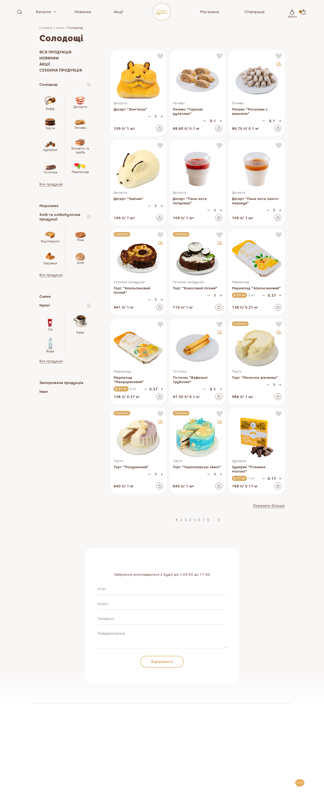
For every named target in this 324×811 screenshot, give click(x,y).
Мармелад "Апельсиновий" (256, 288)
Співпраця (254, 11)
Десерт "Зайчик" (128, 199)
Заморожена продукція (61, 383)
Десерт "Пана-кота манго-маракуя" (255, 201)
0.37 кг (239, 295)
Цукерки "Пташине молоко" (248, 469)
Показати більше (269, 506)
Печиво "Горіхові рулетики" (188, 111)
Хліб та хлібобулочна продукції (59, 216)
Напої (44, 305)
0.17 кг (239, 478)
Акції (118, 11)
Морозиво (49, 206)
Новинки (82, 11)
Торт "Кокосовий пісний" (195, 288)
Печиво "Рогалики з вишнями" (250, 111)
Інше (43, 391)
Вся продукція (55, 52)
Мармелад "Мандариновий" (129, 380)
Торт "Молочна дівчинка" (255, 378)
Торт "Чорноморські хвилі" (197, 467)
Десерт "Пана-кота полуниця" (190, 201)
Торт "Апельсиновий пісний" (132, 290)
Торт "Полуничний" (131, 467)
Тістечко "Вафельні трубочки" (190, 380)
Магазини (209, 11)
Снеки (45, 296)
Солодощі (48, 84)
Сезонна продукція (60, 70)
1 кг (251, 478)
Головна (45, 28)
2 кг (251, 295)
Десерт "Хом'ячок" (130, 109)
